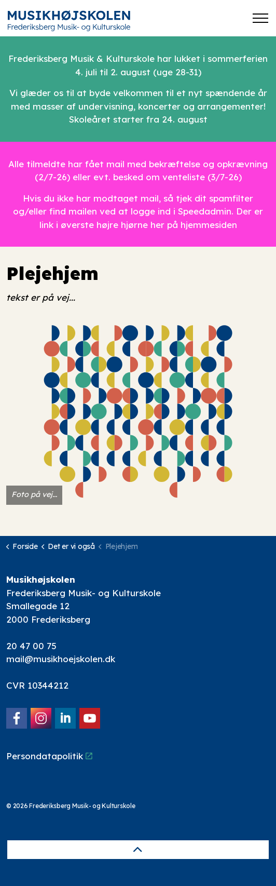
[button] (138, 411)
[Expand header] (260, 18)
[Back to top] (138, 849)
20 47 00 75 (31, 645)
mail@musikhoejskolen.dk (60, 658)
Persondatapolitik (49, 755)
